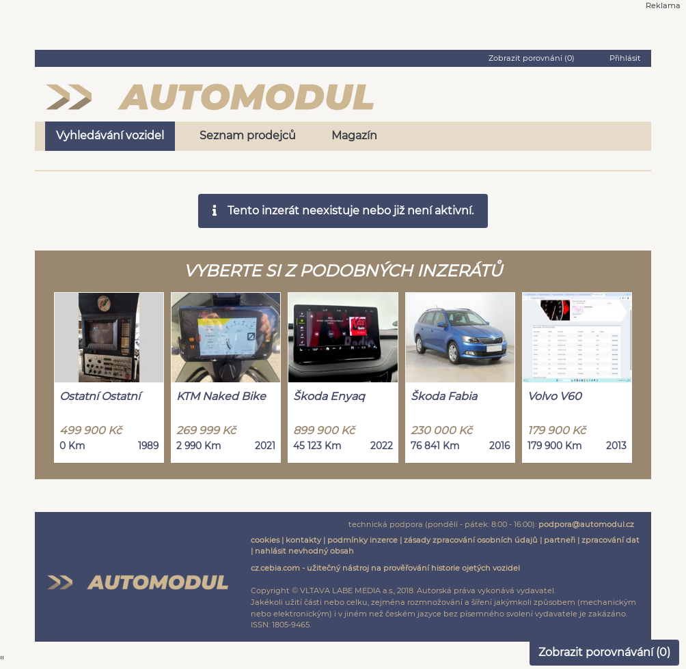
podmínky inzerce (362, 540)
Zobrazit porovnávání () (604, 652)
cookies (265, 540)
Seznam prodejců (248, 135)
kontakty (303, 540)
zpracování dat (610, 540)
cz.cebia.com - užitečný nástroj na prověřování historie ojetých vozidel (385, 568)
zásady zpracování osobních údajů (471, 540)
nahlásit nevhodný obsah (304, 551)
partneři (559, 540)
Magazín (354, 135)
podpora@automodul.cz (586, 524)
